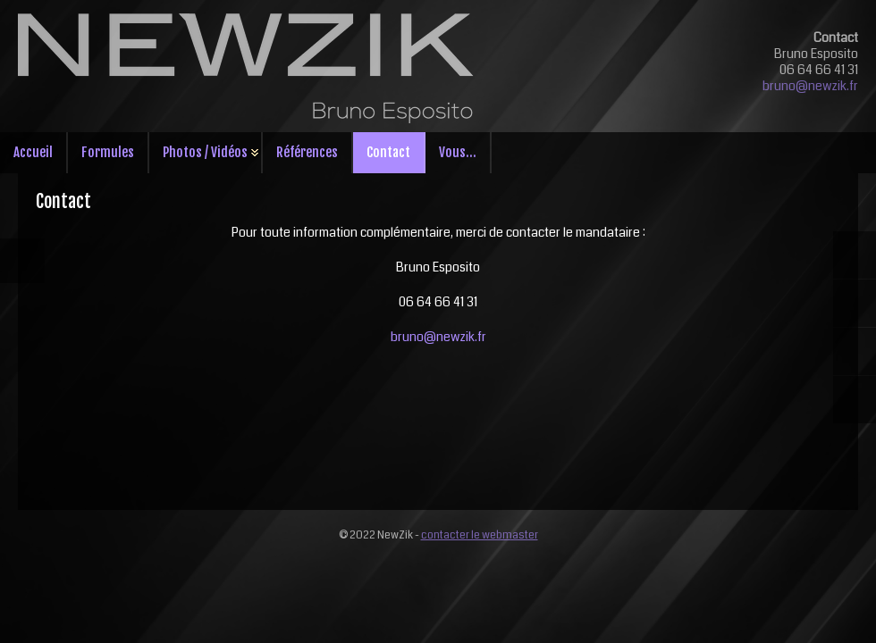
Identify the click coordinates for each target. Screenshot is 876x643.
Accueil (33, 152)
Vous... (457, 152)
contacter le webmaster (479, 535)
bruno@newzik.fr (810, 86)
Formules (107, 152)
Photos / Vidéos (205, 152)
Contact (388, 152)
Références (307, 152)
